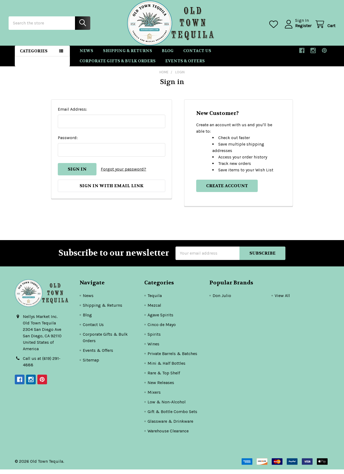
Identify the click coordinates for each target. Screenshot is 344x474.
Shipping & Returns (127, 55)
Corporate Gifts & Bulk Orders (118, 65)
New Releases (161, 387)
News (86, 55)
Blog (168, 55)
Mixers (154, 396)
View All (282, 300)
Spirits (154, 338)
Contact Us (197, 55)
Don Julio (222, 300)
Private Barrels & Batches (172, 358)
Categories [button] (34, 55)
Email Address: (72, 113)
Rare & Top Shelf (164, 377)
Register (297, 28)
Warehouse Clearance (168, 435)
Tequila (155, 300)
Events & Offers (185, 65)
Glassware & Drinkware (170, 425)
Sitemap (91, 364)
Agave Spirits (160, 319)
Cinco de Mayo (162, 329)
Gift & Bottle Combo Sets (172, 416)
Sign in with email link (112, 190)
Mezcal (154, 309)
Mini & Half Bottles (166, 367)
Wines (153, 348)
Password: (68, 142)
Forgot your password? (123, 173)
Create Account (227, 190)
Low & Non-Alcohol (167, 406)
